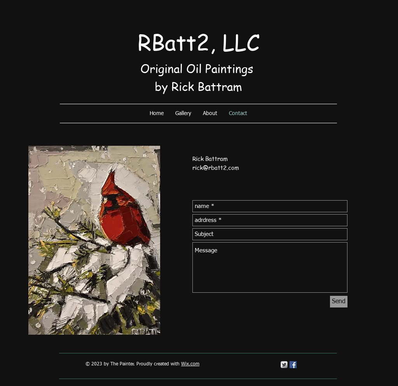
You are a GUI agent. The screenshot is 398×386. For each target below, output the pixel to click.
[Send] (338, 301)
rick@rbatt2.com (215, 167)
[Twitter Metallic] (284, 364)
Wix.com (190, 364)
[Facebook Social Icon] (293, 364)
